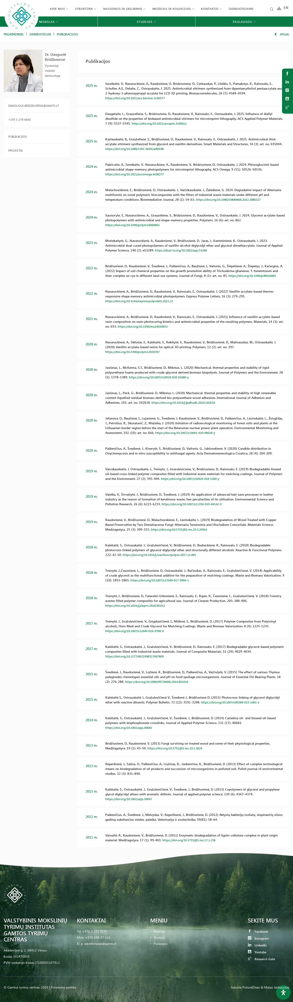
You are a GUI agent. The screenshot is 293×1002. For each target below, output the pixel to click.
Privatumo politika (63, 987)
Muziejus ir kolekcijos (171, 9)
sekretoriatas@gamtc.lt (100, 943)
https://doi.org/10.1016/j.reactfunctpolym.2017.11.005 (162, 555)
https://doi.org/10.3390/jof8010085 (254, 275)
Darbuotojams (241, 9)
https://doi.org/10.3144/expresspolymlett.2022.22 (141, 301)
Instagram (258, 938)
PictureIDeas (251, 987)
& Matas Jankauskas (275, 987)
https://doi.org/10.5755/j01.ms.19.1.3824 (177, 748)
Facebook (258, 931)
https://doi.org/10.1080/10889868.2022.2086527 (231, 199)
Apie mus (57, 9)
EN (286, 9)
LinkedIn (257, 945)
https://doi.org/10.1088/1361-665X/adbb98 (137, 149)
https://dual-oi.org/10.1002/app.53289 (183, 250)
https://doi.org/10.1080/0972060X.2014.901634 (160, 681)
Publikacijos (17, 136)
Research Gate (261, 959)
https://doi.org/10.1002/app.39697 (130, 799)
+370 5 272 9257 (94, 931)
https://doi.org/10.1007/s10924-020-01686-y (162, 377)
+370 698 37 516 (97, 937)
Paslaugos (161, 943)
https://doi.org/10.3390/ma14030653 (145, 326)
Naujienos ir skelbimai (122, 9)
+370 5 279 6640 (19, 119)
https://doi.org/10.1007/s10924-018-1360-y (193, 478)
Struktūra (84, 9)
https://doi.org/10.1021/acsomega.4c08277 (136, 174)
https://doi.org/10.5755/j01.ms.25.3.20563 (181, 529)
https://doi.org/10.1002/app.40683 (130, 727)
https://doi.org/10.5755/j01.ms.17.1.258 (191, 840)
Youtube (257, 952)
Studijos (159, 937)
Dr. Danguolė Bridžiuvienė (55, 57)
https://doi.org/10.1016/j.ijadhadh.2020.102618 (186, 402)
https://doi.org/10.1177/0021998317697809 (137, 656)
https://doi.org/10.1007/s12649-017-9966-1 (162, 580)
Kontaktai (209, 9)
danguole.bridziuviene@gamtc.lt (33, 105)
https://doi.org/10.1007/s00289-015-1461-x (233, 702)
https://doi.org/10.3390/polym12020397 (134, 352)
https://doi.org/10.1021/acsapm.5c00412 (161, 123)
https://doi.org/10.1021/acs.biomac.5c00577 (137, 98)
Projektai (15, 150)
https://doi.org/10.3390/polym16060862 (134, 225)
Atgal (281, 34)
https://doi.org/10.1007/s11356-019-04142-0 (195, 504)
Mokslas (159, 931)
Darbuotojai (40, 34)
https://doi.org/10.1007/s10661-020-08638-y (188, 432)
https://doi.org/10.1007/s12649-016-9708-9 (137, 631)
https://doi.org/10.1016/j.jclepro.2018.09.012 (138, 605)
